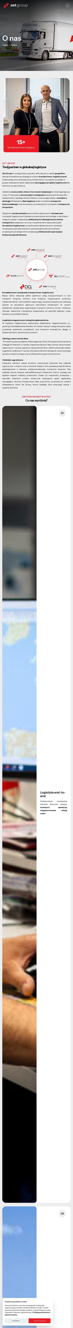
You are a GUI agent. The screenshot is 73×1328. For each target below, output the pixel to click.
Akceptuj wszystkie (39, 1321)
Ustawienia (15, 1321)
